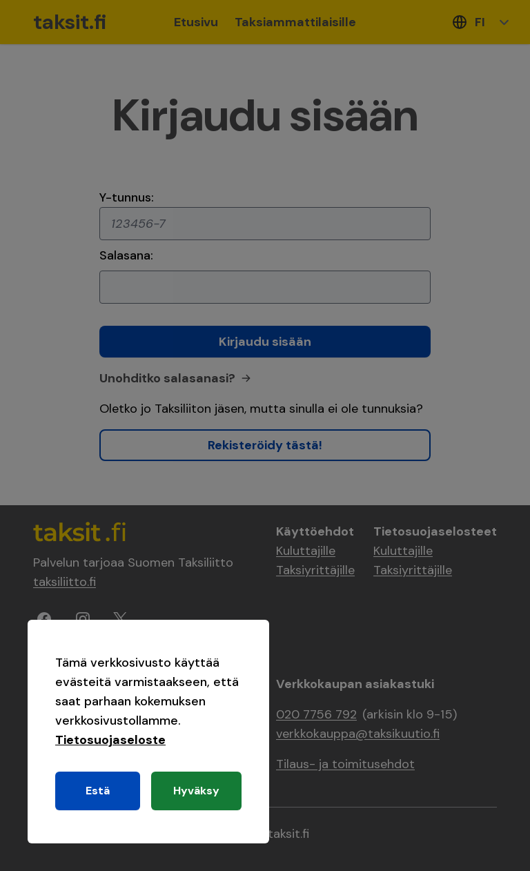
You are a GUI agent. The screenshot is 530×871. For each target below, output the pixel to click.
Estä (98, 790)
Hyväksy (196, 790)
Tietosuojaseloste (110, 740)
